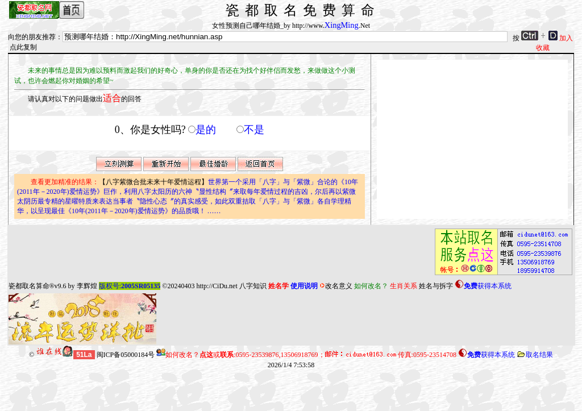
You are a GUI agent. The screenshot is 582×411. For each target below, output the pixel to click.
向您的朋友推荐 (32, 37)
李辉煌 (87, 286)
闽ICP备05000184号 (126, 355)
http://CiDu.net (216, 286)
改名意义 (335, 286)
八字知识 (253, 286)
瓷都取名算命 (29, 286)
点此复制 (23, 47)
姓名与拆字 (436, 286)
